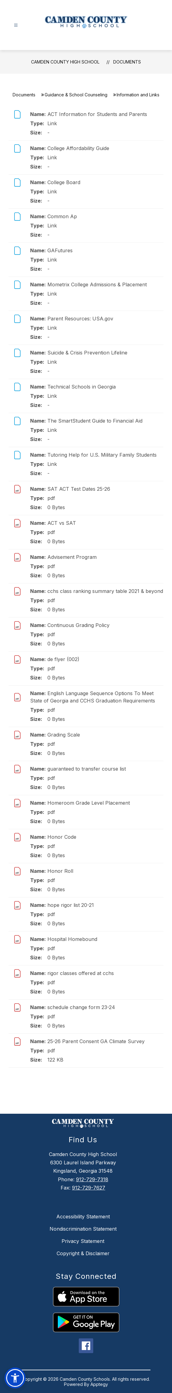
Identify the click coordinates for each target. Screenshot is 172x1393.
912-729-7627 (88, 1188)
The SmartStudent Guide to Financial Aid (94, 421)
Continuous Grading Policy (78, 625)
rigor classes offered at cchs (80, 973)
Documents (127, 61)
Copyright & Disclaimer (83, 1253)
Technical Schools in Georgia (81, 387)
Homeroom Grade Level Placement (88, 803)
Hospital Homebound (72, 939)
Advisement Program (72, 557)
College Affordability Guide (78, 148)
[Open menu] (15, 25)
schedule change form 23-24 (81, 1007)
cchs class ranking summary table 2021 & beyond (105, 591)
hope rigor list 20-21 (70, 905)
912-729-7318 (92, 1179)
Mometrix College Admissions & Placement (97, 284)
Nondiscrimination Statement (83, 1229)
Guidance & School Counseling (76, 94)
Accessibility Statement (83, 1216)
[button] (15, 1378)
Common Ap (62, 216)
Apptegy (99, 1384)
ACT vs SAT (61, 523)
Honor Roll (60, 871)
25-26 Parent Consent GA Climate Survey (96, 1041)
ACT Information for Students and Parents (97, 114)
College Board (63, 182)
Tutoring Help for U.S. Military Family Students (102, 455)
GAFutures (60, 250)
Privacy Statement (83, 1241)
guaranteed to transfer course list (86, 769)
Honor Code (61, 837)
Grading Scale (63, 735)
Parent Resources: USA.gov (80, 318)
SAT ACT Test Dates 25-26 (78, 489)
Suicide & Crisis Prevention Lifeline (87, 353)
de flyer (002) (63, 659)
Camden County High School (65, 61)
